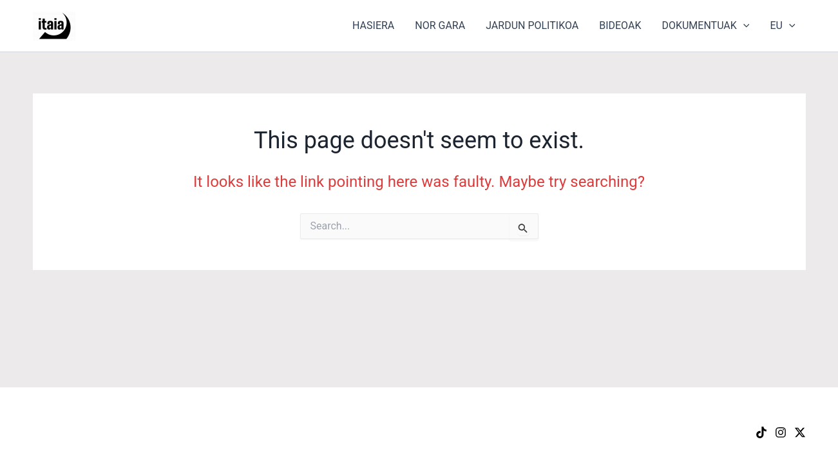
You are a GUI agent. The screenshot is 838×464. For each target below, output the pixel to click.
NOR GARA (440, 25)
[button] (743, 26)
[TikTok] (761, 432)
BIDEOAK (620, 25)
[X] (800, 432)
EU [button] (782, 26)
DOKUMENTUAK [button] (705, 26)
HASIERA (373, 25)
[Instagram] (780, 432)
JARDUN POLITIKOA (532, 25)
